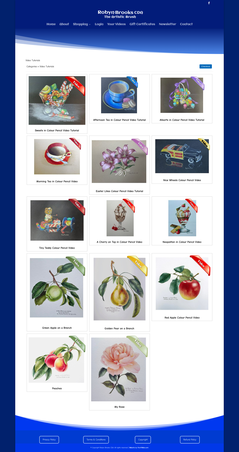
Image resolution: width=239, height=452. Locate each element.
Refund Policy (189, 439)
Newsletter (167, 24)
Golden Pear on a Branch (119, 328)
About (64, 24)
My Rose (119, 407)
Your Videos (116, 24)
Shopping (80, 24)
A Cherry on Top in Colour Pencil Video (119, 242)
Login (99, 24)
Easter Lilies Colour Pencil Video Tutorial (119, 191)
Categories (32, 66)
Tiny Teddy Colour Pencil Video (57, 248)
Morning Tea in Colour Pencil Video (57, 181)
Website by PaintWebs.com (138, 448)
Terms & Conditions (96, 439)
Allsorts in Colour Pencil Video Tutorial (182, 120)
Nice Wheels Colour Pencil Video (182, 180)
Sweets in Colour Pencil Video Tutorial (57, 130)
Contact (186, 24)
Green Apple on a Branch (57, 328)
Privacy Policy (49, 439)
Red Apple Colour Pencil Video (182, 317)
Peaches (57, 388)
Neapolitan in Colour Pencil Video (182, 242)
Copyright (143, 439)
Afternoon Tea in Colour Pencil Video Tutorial (119, 120)
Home (50, 24)
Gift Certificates (142, 24)
